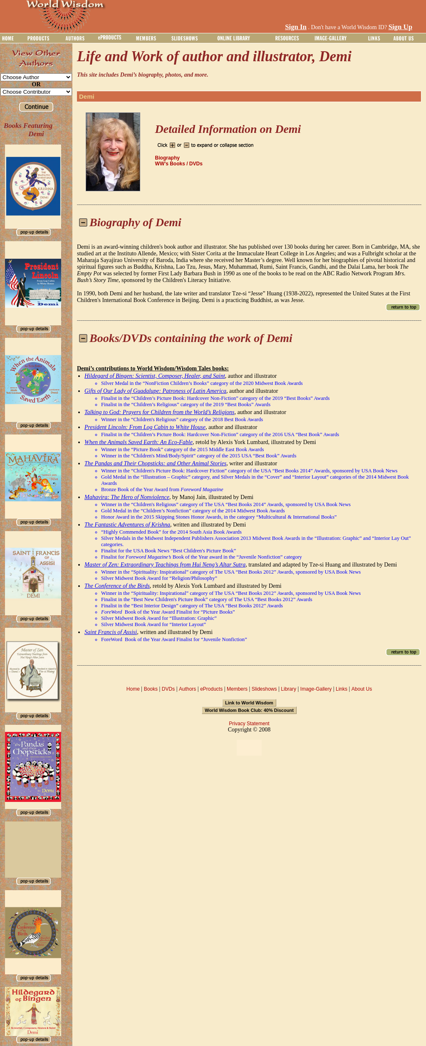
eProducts (211, 689)
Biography (167, 158)
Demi (86, 96)
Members (237, 689)
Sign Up (400, 27)
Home (133, 689)
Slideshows (264, 689)
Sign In (296, 27)
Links (341, 689)
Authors (187, 689)
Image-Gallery (316, 689)
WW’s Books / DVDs (179, 164)
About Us (362, 689)
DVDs (168, 689)
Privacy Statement (249, 723)
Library (288, 689)
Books (151, 689)
